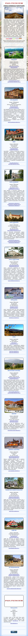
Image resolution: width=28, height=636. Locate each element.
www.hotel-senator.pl (14, 420)
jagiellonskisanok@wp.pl (14, 266)
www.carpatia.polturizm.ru (14, 391)
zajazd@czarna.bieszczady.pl (14, 498)
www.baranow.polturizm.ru (14, 240)
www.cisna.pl (14, 342)
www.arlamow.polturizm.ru (14, 80)
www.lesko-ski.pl (14, 536)
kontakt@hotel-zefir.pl (14, 149)
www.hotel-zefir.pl (14, 148)
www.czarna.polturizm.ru (14, 511)
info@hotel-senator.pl (14, 421)
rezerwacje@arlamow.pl (14, 66)
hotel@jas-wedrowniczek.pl (14, 575)
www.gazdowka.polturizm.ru (14, 470)
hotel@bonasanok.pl (14, 307)
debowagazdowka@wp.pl (14, 457)
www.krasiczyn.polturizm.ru (14, 203)
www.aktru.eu (15, 620)
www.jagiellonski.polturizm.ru (14, 280)
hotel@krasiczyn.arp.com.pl (14, 189)
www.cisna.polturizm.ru (14, 351)
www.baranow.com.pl (14, 229)
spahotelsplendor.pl (14, 106)
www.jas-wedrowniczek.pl (14, 574)
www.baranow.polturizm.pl (14, 242)
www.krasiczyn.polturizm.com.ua (14, 204)
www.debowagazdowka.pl (14, 456)
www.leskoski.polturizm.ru (14, 548)
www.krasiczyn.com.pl (14, 187)
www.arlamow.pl (14, 67)
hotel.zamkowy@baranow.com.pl (14, 230)
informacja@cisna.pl (14, 343)
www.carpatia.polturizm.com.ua (14, 392)
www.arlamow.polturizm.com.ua (14, 81)
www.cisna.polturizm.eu (14, 352)
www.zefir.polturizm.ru (14, 162)
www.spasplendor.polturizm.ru (14, 122)
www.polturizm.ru (14, 623)
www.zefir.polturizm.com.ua (13, 164)
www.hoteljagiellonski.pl (14, 265)
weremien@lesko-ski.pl (14, 537)
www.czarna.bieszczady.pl (14, 496)
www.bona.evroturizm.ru (14, 317)
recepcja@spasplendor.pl (14, 107)
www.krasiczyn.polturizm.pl (14, 205)
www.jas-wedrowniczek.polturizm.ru (14, 588)
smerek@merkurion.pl (13, 378)
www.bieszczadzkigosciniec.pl (14, 377)
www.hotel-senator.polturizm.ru (14, 430)
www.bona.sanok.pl (14, 306)
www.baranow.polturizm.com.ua (14, 241)
